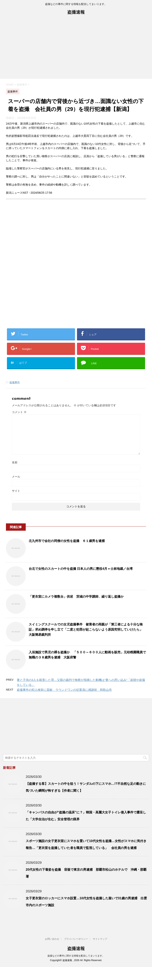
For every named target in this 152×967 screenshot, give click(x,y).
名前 (14, 462)
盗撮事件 (15, 382)
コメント (19, 412)
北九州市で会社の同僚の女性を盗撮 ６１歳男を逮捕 (67, 541)
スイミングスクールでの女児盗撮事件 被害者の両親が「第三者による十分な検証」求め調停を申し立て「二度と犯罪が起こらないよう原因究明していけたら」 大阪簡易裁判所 (87, 629)
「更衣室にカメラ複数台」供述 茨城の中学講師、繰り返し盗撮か (76, 596)
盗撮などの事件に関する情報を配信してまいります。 (76, 955)
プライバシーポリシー (76, 939)
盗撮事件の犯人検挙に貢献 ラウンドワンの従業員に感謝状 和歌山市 (64, 689)
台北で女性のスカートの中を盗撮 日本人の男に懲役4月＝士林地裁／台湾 (81, 568)
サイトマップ (100, 939)
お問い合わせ (52, 939)
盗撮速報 (76, 12)
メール (16, 476)
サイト (16, 490)
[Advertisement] (76, 49)
